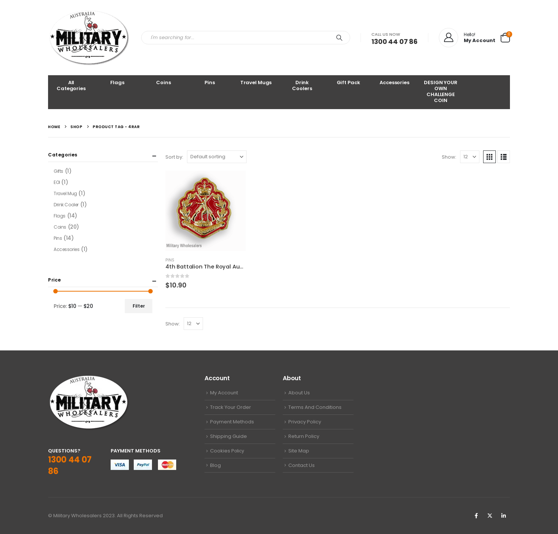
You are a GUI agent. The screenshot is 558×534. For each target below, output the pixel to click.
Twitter (489, 515)
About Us (299, 392)
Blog (215, 465)
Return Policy (303, 436)
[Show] (469, 156)
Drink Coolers (302, 85)
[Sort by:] (217, 156)
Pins (210, 82)
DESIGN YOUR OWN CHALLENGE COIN (440, 91)
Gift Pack (348, 82)
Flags (117, 82)
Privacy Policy (304, 421)
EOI (57, 182)
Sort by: (174, 156)
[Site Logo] (89, 37)
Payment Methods (232, 421)
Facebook (476, 515)
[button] (489, 156)
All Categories (71, 85)
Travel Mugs (256, 82)
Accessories (394, 82)
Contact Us (301, 465)
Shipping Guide (228, 436)
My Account (224, 392)
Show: (449, 156)
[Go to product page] (205, 211)
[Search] (339, 37)
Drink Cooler (66, 204)
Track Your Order (230, 407)
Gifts (58, 171)
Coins (163, 82)
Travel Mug (65, 193)
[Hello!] (467, 37)
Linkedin (503, 515)
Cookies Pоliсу (227, 450)
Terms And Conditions (315, 407)
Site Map (298, 450)
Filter (139, 306)
